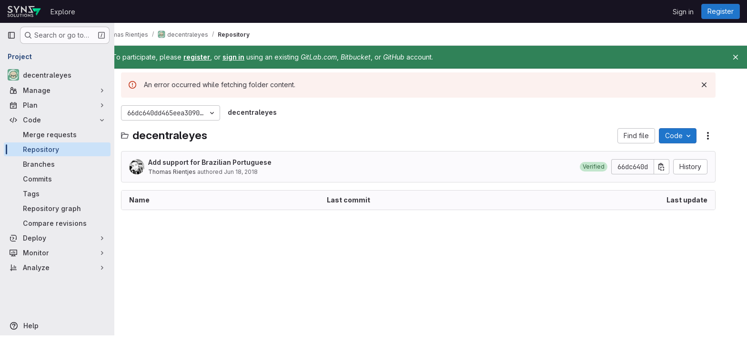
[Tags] (57, 194)
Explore (62, 12)
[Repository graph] (57, 208)
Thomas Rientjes (184, 171)
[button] (606, 166)
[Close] (735, 57)
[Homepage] (24, 11)
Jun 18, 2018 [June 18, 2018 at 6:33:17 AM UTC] (253, 171)
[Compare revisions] (57, 223)
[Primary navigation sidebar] (11, 35)
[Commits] (57, 179)
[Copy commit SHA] (674, 166)
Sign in (683, 12)
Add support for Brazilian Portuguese (222, 162)
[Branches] (57, 164)
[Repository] (57, 149)
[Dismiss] (716, 85)
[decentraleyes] (57, 74)
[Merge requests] (57, 134)
